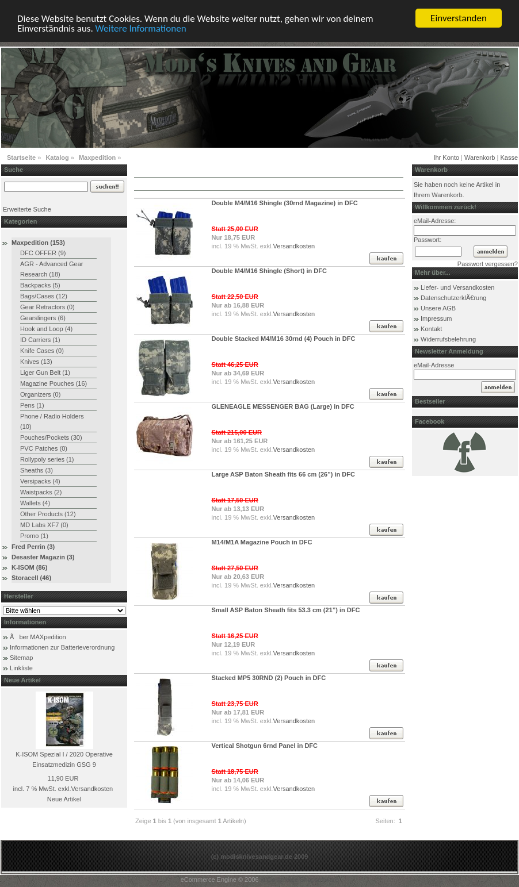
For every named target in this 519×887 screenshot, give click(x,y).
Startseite (21, 157)
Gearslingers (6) (43, 317)
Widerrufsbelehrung (448, 339)
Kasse (509, 157)
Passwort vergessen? (487, 263)
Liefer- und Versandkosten (457, 287)
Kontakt (431, 328)
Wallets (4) (35, 503)
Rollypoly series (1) (47, 459)
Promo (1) (34, 535)
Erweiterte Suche (27, 209)
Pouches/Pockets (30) (51, 437)
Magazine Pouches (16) (53, 383)
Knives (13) (36, 361)
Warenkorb (479, 157)
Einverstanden (458, 18)
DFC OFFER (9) (43, 252)
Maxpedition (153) (38, 242)
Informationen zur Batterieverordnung (62, 647)
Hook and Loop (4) (46, 328)
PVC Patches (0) (43, 448)
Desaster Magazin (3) (43, 557)
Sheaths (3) (36, 470)
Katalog (56, 157)
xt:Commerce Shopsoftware (300, 879)
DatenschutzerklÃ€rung (453, 297)
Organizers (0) (40, 394)
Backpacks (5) (40, 285)
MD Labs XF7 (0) (44, 524)
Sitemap (21, 657)
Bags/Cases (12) (43, 296)
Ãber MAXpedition (38, 636)
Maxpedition (97, 157)
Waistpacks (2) (41, 492)
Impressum (436, 318)
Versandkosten (92, 788)
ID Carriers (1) (40, 339)
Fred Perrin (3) (33, 546)
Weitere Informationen (141, 28)
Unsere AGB (438, 308)
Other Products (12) (48, 513)
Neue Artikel (64, 799)
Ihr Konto (446, 157)
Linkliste (21, 668)
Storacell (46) (31, 577)
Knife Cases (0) (42, 350)
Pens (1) (32, 405)
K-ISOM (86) (29, 567)
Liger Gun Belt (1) (45, 372)
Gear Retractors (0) (47, 307)
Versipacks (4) (40, 481)
